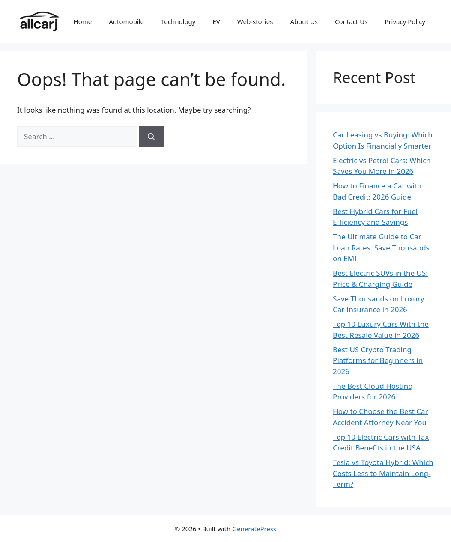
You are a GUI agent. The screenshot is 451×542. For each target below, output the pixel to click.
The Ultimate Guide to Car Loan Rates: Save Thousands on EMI (381, 247)
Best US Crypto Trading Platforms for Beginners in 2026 (378, 360)
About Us (304, 21)
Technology (178, 21)
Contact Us (351, 21)
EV (216, 21)
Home (83, 21)
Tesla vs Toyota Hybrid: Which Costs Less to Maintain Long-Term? (383, 473)
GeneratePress (254, 528)
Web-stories (255, 21)
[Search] (151, 136)
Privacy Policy (405, 21)
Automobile (126, 21)
